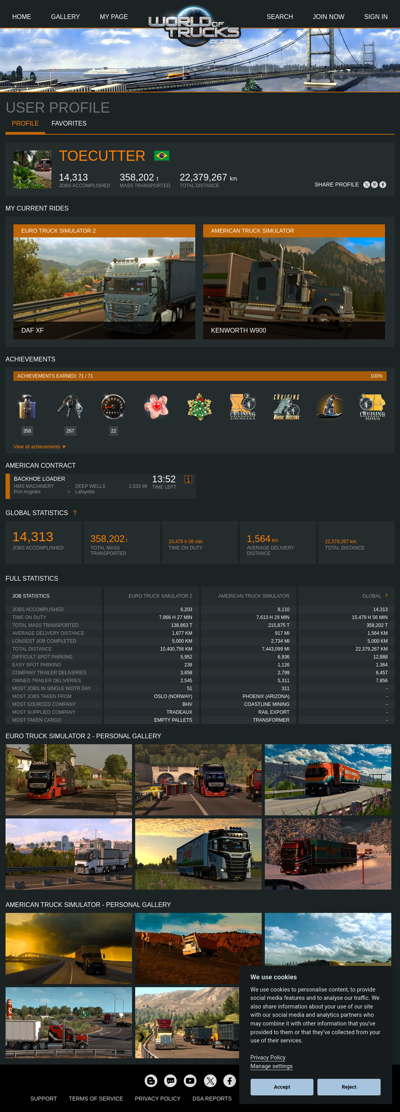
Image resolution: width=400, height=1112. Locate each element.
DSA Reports (212, 1098)
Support (43, 1098)
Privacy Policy (158, 1098)
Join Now (328, 16)
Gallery (65, 16)
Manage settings (272, 1066)
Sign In (376, 16)
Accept (282, 1087)
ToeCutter (102, 156)
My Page (114, 16)
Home (21, 16)
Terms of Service (96, 1098)
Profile (25, 123)
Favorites (69, 123)
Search (280, 16)
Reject (349, 1087)
